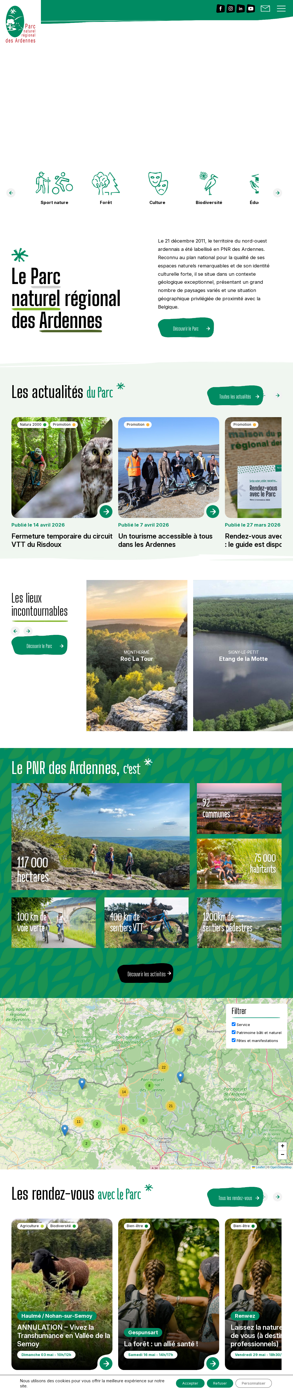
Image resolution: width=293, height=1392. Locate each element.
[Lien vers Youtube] (250, 9)
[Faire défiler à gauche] (265, 393)
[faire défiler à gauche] (13, 194)
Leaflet (258, 1163)
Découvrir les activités (147, 970)
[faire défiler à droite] (280, 194)
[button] (180, 1073)
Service (241, 1021)
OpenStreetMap (281, 1163)
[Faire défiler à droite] (280, 393)
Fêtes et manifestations (255, 1037)
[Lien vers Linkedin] (240, 9)
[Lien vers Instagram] (230, 9)
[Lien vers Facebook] (220, 9)
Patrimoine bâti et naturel (257, 1029)
